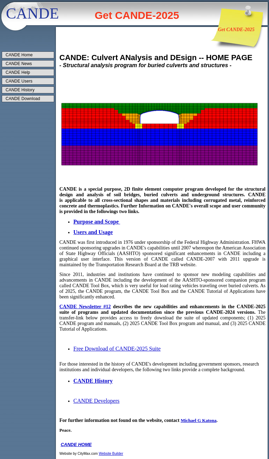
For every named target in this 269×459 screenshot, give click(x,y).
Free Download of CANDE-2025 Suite (117, 349)
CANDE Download (23, 98)
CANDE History (20, 89)
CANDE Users (19, 81)
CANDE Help (18, 72)
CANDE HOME (76, 444)
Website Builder (111, 454)
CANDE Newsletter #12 (85, 306)
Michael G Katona (199, 420)
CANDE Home (19, 54)
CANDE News (19, 63)
